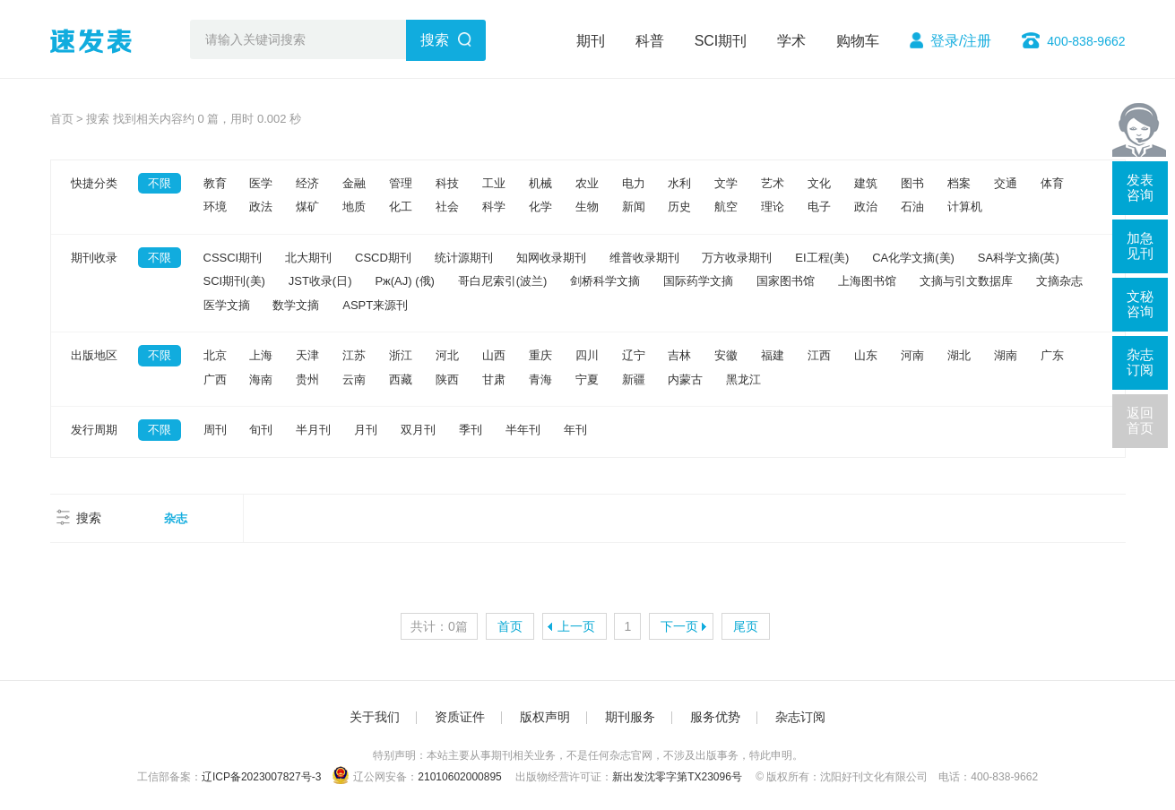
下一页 (679, 626)
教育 (215, 183)
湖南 (1005, 355)
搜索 (434, 39)
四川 (587, 355)
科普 (649, 40)
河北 (447, 355)
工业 (493, 183)
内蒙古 (685, 379)
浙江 (400, 355)
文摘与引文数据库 (966, 281)
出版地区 (94, 355)
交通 (1005, 183)
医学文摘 (226, 305)
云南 (354, 379)
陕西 (447, 379)
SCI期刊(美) (234, 281)
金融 (354, 183)
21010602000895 (459, 777)
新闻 (633, 206)
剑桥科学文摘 (605, 281)
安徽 (726, 355)
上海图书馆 (867, 281)
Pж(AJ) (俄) (404, 281)
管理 (400, 183)
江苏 (354, 355)
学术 (791, 40)
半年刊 (522, 429)
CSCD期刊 (383, 257)
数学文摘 (295, 305)
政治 (865, 206)
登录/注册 (960, 40)
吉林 (679, 355)
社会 (447, 206)
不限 (159, 183)
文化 (819, 183)
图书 (912, 183)
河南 (912, 355)
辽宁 (633, 355)
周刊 (215, 429)
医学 (260, 183)
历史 (679, 206)
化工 (400, 206)
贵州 (307, 379)
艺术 (772, 183)
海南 (260, 379)
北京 (215, 355)
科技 (447, 183)
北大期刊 (308, 257)
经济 (307, 183)
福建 (772, 355)
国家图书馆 (785, 281)
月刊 (365, 429)
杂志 (175, 518)
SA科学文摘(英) (1018, 257)
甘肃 (493, 379)
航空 (726, 206)
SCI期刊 (721, 40)
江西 (819, 355)
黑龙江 (743, 379)
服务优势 (715, 717)
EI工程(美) (822, 257)
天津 (307, 355)
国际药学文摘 (698, 281)
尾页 (745, 626)
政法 (260, 206)
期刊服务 (630, 717)
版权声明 (545, 717)
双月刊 (418, 429)
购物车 (857, 40)
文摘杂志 (1059, 281)
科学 (493, 206)
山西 (493, 355)
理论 (772, 206)
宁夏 (587, 379)
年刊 (575, 429)
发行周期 (94, 429)
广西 (215, 379)
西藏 (400, 379)
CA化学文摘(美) (913, 257)
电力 (633, 183)
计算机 (964, 206)
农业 (587, 183)
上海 (260, 355)
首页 (61, 118)
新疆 (633, 379)
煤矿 (307, 206)
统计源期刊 (464, 257)
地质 (354, 206)
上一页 (576, 626)
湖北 (959, 355)
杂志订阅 (800, 717)
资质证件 (460, 717)
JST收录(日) (320, 281)
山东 (865, 355)
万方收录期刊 (737, 257)
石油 (912, 206)
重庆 (540, 355)
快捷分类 (94, 183)
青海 (540, 379)
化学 (540, 206)
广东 (1052, 355)
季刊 (470, 429)
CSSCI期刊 (233, 257)
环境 (215, 206)
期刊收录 (94, 257)
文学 (726, 183)
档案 (959, 183)
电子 (819, 206)
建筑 (865, 183)
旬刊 (260, 429)
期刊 (590, 40)
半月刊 (313, 429)
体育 (1052, 183)
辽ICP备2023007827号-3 (261, 777)
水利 (679, 183)
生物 (587, 206)
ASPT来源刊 (375, 305)
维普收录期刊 (644, 257)
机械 (540, 183)
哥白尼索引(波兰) (503, 281)
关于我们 (375, 717)
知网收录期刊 (551, 257)
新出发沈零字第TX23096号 (677, 777)
